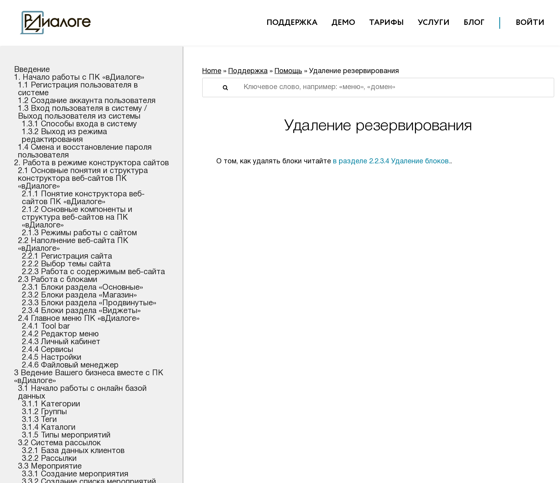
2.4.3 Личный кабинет (61, 342)
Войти (530, 22)
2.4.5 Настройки (51, 357)
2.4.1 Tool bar (46, 326)
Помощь (288, 71)
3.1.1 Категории (51, 404)
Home (211, 71)
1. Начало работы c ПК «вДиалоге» (79, 77)
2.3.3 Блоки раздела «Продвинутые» (89, 303)
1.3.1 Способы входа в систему (79, 124)
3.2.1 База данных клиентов (73, 451)
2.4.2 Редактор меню (60, 334)
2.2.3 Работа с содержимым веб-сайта (93, 272)
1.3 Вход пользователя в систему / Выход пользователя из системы (82, 112)
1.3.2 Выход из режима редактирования (64, 136)
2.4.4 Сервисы (47, 350)
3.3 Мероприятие (50, 466)
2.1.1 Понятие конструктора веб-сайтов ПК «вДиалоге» (83, 198)
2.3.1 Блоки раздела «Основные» (82, 287)
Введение (32, 70)
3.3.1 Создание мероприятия (75, 474)
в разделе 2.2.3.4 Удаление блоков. (391, 161)
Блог (474, 22)
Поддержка (291, 22)
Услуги (434, 22)
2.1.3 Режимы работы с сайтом (79, 233)
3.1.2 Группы (44, 412)
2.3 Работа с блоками (57, 280)
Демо (343, 22)
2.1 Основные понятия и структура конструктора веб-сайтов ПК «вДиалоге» (83, 179)
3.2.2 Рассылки (49, 458)
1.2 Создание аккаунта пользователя (87, 101)
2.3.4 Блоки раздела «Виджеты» (81, 311)
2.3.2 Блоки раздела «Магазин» (79, 295)
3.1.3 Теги (39, 420)
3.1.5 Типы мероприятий (66, 435)
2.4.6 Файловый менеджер (70, 365)
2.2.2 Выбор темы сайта (66, 264)
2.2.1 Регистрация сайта (67, 256)
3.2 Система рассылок (59, 443)
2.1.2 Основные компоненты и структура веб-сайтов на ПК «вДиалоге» (77, 217)
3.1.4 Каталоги (48, 427)
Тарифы (386, 22)
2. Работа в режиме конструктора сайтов (91, 163)
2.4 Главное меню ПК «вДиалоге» (79, 318)
